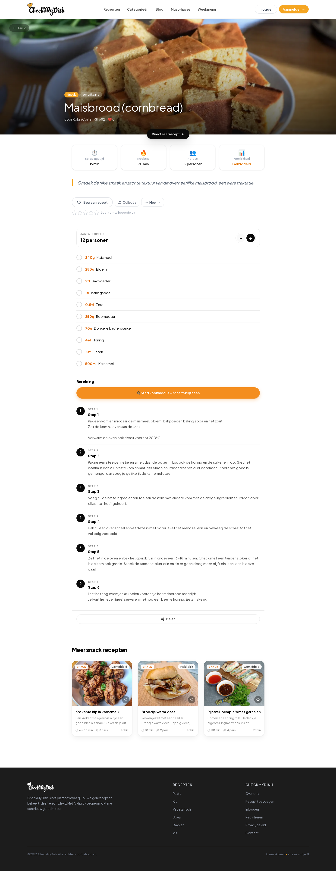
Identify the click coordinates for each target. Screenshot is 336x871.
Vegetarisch (182, 809)
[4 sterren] (91, 212)
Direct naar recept (168, 134)
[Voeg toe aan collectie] (127, 202)
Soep (177, 817)
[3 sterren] (85, 212)
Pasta (177, 793)
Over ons (252, 793)
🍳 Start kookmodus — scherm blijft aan (168, 393)
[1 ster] (74, 212)
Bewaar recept (92, 202)
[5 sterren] (96, 212)
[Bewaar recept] (125, 699)
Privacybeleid (255, 825)
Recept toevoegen (259, 801)
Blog (159, 9)
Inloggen (266, 9)
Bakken (178, 825)
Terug (19, 28)
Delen (168, 619)
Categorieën (137, 9)
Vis (175, 833)
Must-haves (180, 9)
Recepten (112, 9)
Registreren (254, 817)
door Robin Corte (77, 119)
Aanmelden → (294, 9)
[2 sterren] (79, 212)
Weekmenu (207, 9)
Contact (252, 833)
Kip (175, 801)
